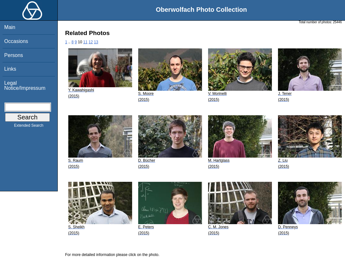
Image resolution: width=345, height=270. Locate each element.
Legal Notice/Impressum (24, 85)
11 (85, 42)
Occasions (16, 41)
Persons (13, 55)
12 (91, 42)
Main (9, 27)
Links (10, 69)
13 (96, 42)
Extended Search (28, 127)
